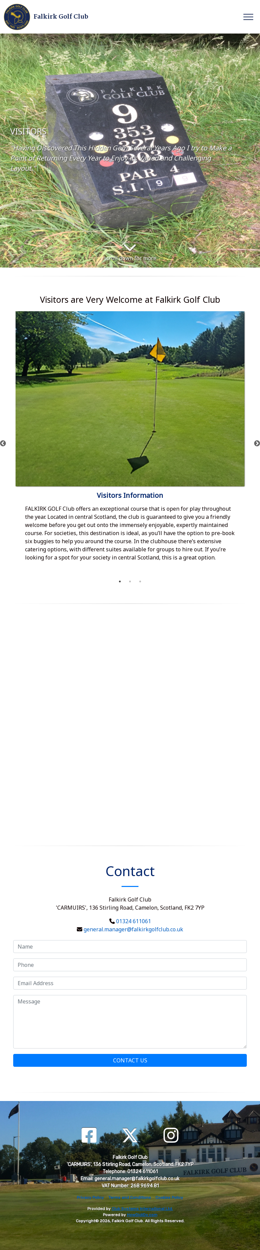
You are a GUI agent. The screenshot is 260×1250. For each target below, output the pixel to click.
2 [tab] (130, 581)
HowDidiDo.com (142, 1214)
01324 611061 (133, 921)
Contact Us (130, 1060)
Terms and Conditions (129, 1197)
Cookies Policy (169, 1197)
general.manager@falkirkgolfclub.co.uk (133, 929)
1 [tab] (119, 581)
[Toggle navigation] (248, 16)
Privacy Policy (90, 1197)
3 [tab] (140, 581)
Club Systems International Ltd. (142, 1208)
